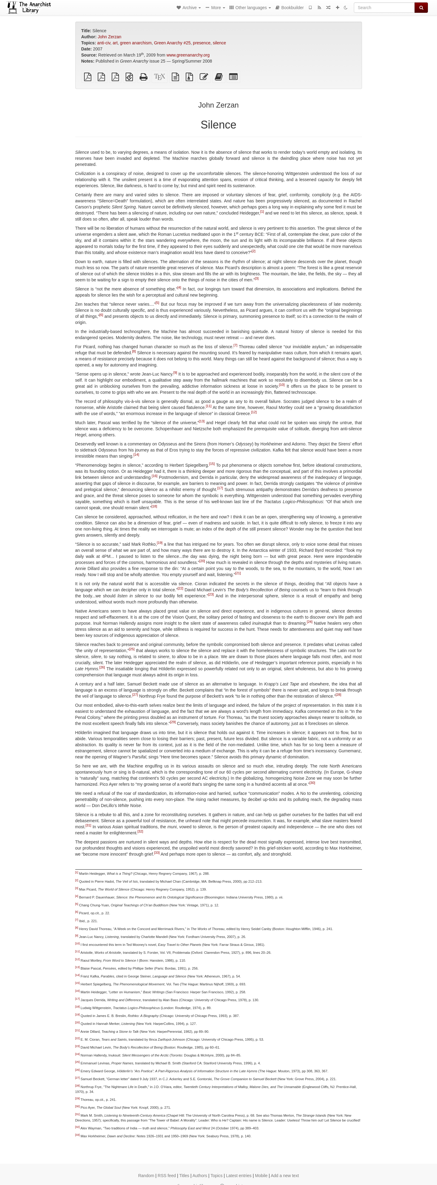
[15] (212, 463)
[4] (179, 287)
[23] (211, 594)
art (115, 42)
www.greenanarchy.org (188, 55)
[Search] (384, 7)
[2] (253, 251)
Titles (184, 1175)
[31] (88, 825)
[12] (254, 412)
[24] (310, 621)
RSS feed (167, 1175)
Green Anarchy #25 (172, 42)
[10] (282, 384)
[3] (257, 278)
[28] (338, 694)
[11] (209, 406)
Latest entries (239, 1175)
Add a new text (285, 1175)
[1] (262, 211)
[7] (235, 345)
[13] (202, 421)
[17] (220, 488)
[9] (175, 372)
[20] (202, 561)
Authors (199, 1175)
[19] (160, 542)
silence (219, 42)
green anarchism (135, 42)
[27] (135, 694)
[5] (157, 302)
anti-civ (103, 42)
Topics (217, 1175)
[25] (132, 649)
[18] (154, 506)
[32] (140, 831)
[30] (312, 783)
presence (202, 42)
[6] (101, 315)
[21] (238, 573)
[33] (157, 852)
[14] (136, 454)
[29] (173, 722)
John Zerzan (109, 36)
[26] (102, 667)
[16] (155, 476)
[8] (134, 351)
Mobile (261, 1175)
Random (146, 1175)
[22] (180, 588)
